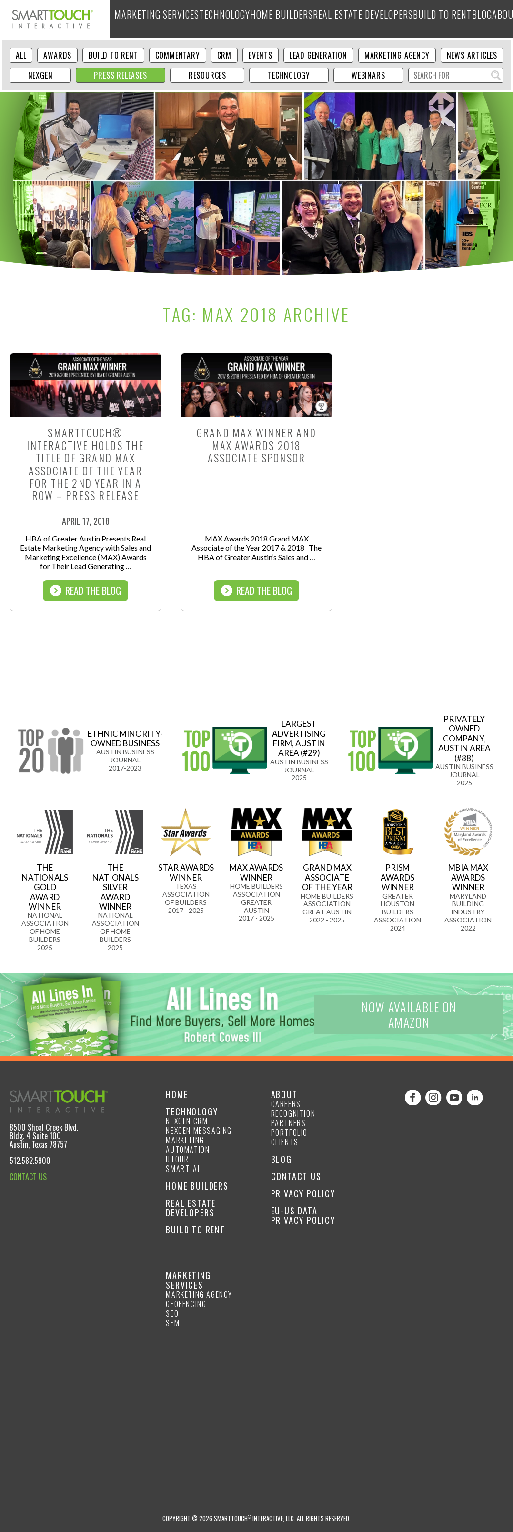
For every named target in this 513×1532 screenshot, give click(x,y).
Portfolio (289, 1132)
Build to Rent (393, 19)
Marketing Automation (188, 1144)
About (457, 19)
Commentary (177, 55)
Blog (431, 19)
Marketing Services (150, 19)
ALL (21, 55)
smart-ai (183, 1168)
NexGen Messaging (199, 1130)
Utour (177, 1159)
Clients (285, 1142)
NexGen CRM (187, 1121)
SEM (173, 1323)
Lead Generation (318, 55)
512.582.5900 (30, 1160)
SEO (172, 1313)
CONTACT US (28, 1176)
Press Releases (120, 75)
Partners (288, 1123)
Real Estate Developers (326, 19)
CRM (224, 55)
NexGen (40, 75)
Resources (207, 75)
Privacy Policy (303, 1193)
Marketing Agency (397, 55)
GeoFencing (186, 1304)
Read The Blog (85, 590)
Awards (57, 55)
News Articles (472, 55)
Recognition (293, 1113)
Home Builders (259, 19)
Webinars (368, 75)
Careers (286, 1104)
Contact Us (296, 1176)
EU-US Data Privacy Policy (303, 1215)
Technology (208, 19)
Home (177, 1094)
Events (260, 55)
